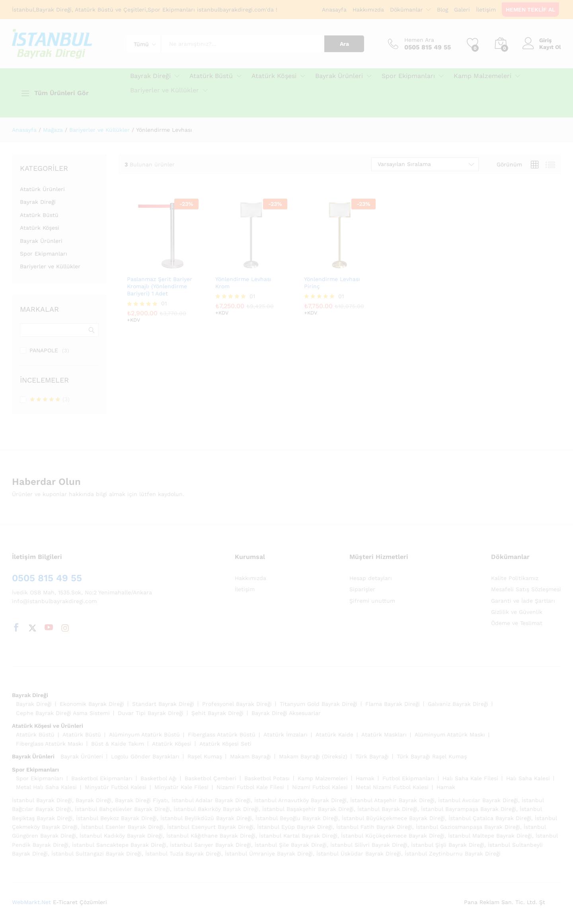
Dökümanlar (406, 9)
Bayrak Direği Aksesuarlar (286, 713)
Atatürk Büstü (39, 215)
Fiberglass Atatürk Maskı (49, 743)
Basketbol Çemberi (210, 778)
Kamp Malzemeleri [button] (482, 76)
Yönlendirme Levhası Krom (243, 282)
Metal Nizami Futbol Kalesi (392, 787)
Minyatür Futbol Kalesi (115, 787)
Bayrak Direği (38, 202)
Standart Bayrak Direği (163, 704)
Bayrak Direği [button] (150, 76)
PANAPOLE (43, 350)
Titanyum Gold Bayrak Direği (318, 704)
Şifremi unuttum (372, 601)
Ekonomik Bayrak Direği (92, 704)
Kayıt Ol (550, 47)
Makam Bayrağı (250, 756)
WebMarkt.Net (31, 902)
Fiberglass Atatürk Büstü (221, 734)
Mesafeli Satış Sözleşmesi (526, 589)
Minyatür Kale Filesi (181, 787)
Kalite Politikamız (514, 578)
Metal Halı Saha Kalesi (46, 787)
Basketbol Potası (267, 778)
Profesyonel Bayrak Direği (237, 704)
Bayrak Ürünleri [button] (339, 76)
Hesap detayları (370, 578)
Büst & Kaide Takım (117, 743)
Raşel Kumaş (204, 756)
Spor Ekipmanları (43, 253)
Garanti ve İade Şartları (523, 601)
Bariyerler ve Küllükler (50, 266)
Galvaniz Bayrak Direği (458, 704)
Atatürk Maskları (384, 734)
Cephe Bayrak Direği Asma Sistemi (63, 713)
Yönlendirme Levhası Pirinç (332, 282)
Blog (442, 9)
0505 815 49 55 (47, 578)
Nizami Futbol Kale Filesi (250, 787)
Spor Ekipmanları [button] (408, 76)
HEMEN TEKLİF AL (530, 9)
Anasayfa (334, 9)
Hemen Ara (419, 40)
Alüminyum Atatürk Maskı (450, 734)
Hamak (365, 778)
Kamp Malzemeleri (323, 778)
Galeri (462, 9)
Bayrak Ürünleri (41, 241)
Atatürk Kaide (334, 734)
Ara (344, 44)
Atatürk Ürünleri (42, 189)
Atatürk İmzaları (285, 734)
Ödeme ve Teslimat (516, 623)
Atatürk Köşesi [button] (273, 76)
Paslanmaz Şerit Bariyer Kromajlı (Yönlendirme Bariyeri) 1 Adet (159, 286)
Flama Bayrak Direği (392, 704)
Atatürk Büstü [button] (211, 76)
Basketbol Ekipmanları (102, 778)
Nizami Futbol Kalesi (320, 787)
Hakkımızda (368, 9)
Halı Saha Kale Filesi (470, 778)
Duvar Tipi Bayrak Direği (150, 713)
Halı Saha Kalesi (528, 778)
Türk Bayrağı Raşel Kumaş (432, 756)
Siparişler (362, 589)
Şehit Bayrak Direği (217, 713)
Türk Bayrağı (372, 756)
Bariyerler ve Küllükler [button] (164, 90)
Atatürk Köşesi (39, 228)
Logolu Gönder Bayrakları (145, 756)
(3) (50, 400)
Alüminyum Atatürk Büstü (144, 734)
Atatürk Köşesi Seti (225, 743)
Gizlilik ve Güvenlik (516, 612)
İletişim (486, 9)
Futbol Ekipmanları (408, 778)
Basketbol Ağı (158, 778)
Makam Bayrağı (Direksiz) (313, 756)
